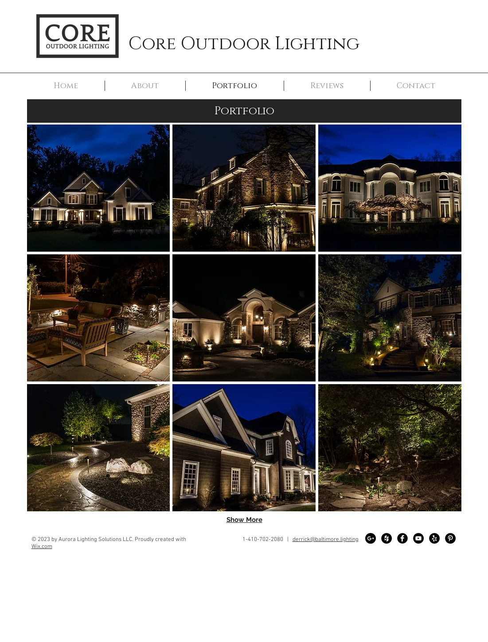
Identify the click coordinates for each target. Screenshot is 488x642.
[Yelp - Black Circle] (434, 538)
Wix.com (41, 546)
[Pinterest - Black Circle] (450, 538)
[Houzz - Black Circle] (386, 538)
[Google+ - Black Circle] (370, 538)
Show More (244, 520)
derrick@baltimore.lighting (326, 539)
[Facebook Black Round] (402, 538)
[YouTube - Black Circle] (418, 538)
